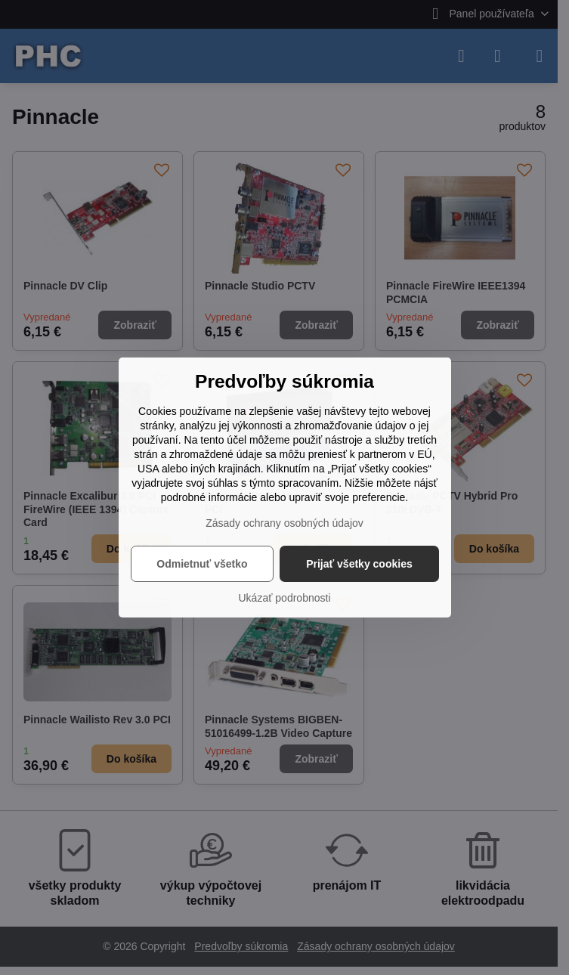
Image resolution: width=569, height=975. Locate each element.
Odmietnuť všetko (201, 564)
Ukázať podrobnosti (285, 598)
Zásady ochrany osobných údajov (284, 523)
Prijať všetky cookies (359, 564)
